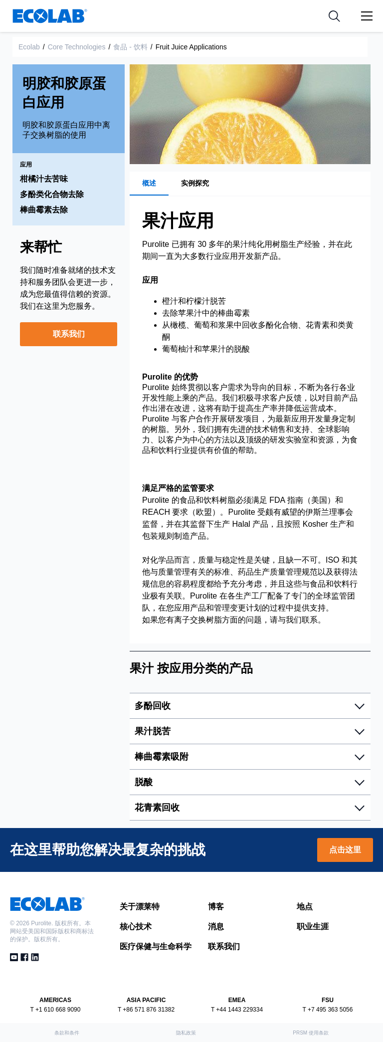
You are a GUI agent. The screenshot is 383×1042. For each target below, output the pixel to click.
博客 (216, 906)
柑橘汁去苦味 (44, 179)
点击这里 (345, 849)
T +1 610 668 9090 (55, 1009)
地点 (305, 906)
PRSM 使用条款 (311, 1033)
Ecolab (29, 47)
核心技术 (136, 926)
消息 (216, 926)
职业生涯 (313, 926)
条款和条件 (66, 1033)
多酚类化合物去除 (52, 194)
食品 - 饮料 (130, 47)
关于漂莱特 (140, 906)
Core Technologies (77, 47)
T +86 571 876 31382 (146, 1009)
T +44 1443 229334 (237, 1009)
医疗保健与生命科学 (156, 946)
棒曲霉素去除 (44, 210)
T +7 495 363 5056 (328, 1009)
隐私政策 (186, 1033)
